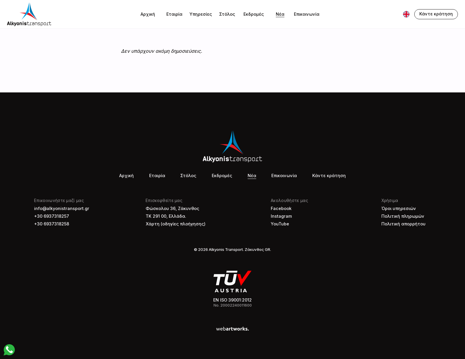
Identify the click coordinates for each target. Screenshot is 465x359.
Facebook (281, 208)
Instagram (281, 216)
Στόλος (227, 14)
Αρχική (148, 14)
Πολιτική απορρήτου (403, 223)
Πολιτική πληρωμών (402, 216)
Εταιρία (174, 14)
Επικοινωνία (306, 14)
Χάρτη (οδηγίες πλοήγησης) (176, 223)
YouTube (280, 223)
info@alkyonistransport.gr (61, 208)
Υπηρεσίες (200, 14)
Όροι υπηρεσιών (398, 208)
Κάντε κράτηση (329, 175)
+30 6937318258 (51, 223)
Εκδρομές (253, 14)
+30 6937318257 (51, 216)
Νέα (280, 14)
